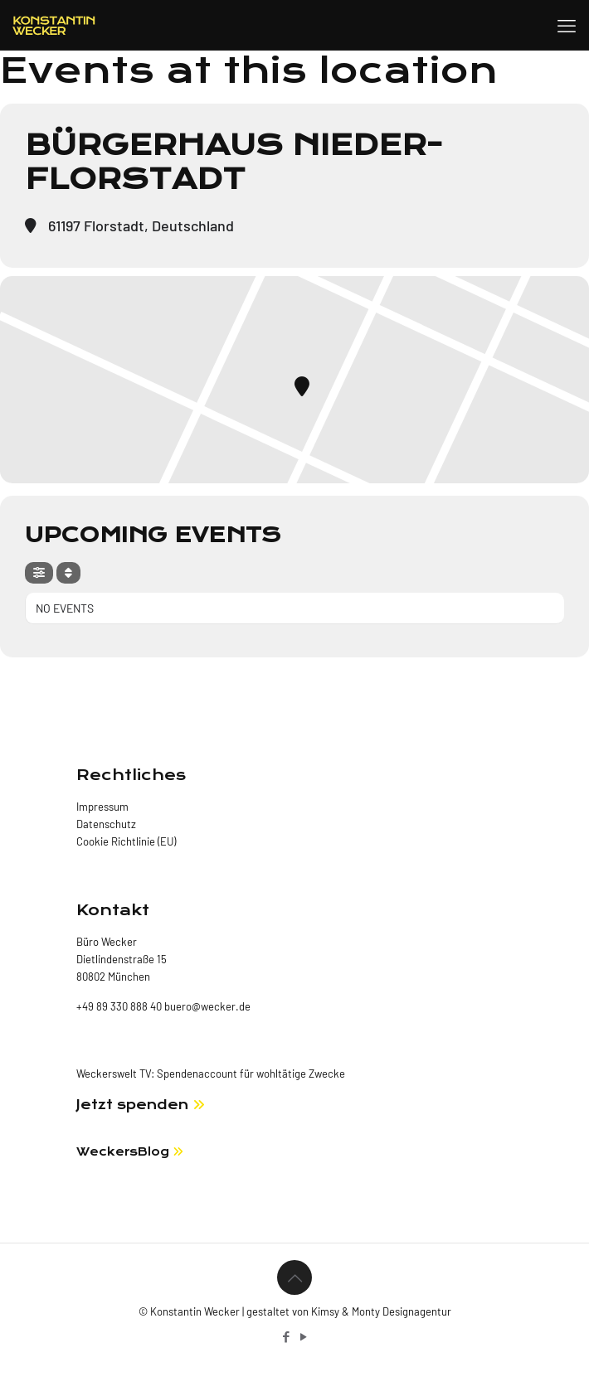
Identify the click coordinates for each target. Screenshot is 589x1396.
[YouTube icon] (303, 1336)
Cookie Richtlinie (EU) (126, 841)
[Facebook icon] (286, 1336)
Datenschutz (106, 824)
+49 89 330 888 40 (119, 1006)
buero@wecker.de (206, 1006)
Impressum (102, 806)
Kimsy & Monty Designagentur (381, 1311)
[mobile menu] (566, 25)
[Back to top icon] (294, 1277)
